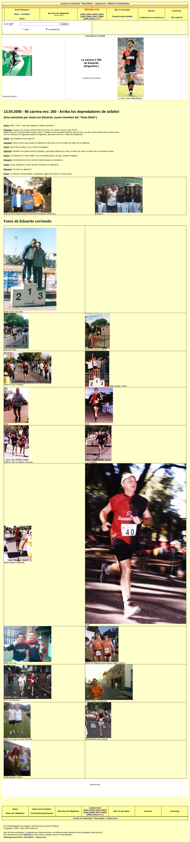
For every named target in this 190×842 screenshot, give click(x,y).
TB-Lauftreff (176, 17)
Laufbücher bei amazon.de (151, 17)
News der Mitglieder (15, 813)
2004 (101, 14)
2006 (89, 16)
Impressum (100, 3)
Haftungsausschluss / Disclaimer (19, 837)
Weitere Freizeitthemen (119, 3)
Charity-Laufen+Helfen (122, 16)
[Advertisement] (95, 791)
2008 (101, 16)
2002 (89, 14)
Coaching (176, 11)
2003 (95, 14)
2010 (92, 19)
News (22, 19)
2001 (83, 14)
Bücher (151, 11)
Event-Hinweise (22, 10)
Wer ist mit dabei (122, 10)
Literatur (148, 811)
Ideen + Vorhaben (22, 14)
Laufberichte (95, 808)
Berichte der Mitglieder (58, 13)
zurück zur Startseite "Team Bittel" (77, 3)
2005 (83, 16)
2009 (86, 19)
